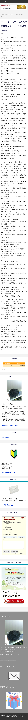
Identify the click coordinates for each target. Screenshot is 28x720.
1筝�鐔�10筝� (8, 527)
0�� (6, 526)
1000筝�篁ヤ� (8, 532)
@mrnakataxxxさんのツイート (9, 437)
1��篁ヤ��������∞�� (11, 534)
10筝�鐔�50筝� (8, 529)
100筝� (6, 531)
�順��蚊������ (20, 553)
